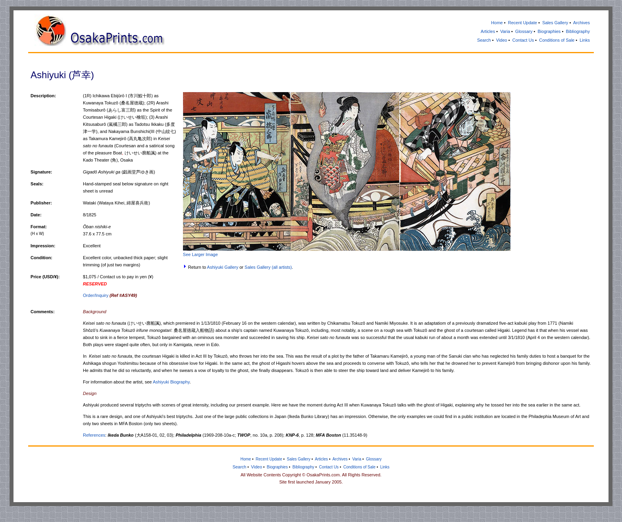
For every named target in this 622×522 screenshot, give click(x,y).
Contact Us (523, 40)
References (94, 435)
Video (501, 40)
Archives (581, 22)
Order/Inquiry (110, 295)
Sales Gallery (555, 22)
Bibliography (578, 31)
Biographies (549, 31)
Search (484, 40)
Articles (488, 31)
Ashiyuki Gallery (222, 267)
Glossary (523, 31)
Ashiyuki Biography (171, 381)
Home (497, 22)
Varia (505, 31)
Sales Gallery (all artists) (268, 267)
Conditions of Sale (556, 40)
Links (585, 40)
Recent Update (522, 22)
